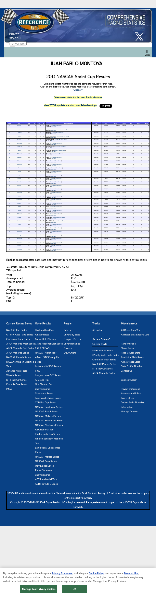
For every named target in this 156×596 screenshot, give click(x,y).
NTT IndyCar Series (16, 380)
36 (9, 249)
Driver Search (15, 36)
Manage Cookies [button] (129, 411)
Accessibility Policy (131, 393)
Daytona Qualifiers (44, 330)
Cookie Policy (96, 573)
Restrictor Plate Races (132, 357)
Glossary (78, 89)
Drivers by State (72, 334)
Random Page (128, 343)
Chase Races (127, 348)
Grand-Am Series (44, 393)
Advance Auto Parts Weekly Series (16, 373)
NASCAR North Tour (45, 352)
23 (9, 203)
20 (9, 192)
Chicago (19, 217)
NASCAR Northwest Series (49, 425)
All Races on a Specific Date (135, 334)
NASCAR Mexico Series (47, 456)
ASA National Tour (44, 429)
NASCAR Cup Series (16, 330)
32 (9, 235)
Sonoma (19, 178)
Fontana (19, 139)
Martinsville (19, 143)
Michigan (19, 175)
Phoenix (19, 129)
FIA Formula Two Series (47, 434)
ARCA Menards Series (17, 352)
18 (9, 185)
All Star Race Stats (130, 361)
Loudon (19, 189)
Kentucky (19, 181)
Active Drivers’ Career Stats (101, 341)
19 (9, 189)
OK (74, 589)
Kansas (19, 150)
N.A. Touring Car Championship (43, 386)
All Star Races (42, 334)
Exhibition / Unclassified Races (47, 450)
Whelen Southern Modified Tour (49, 441)
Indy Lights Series (44, 465)
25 (9, 210)
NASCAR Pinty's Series (104, 364)
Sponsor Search (129, 380)
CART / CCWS (42, 348)
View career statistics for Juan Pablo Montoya (78, 97)
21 (9, 196)
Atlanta (19, 210)
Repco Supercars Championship (43, 472)
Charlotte (19, 164)
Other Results (43, 323)
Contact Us (126, 370)
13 (9, 168)
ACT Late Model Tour (46, 479)
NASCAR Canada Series (18, 357)
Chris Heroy (53, 126)
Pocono (19, 171)
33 (9, 238)
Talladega (19, 157)
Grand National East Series (49, 343)
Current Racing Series (19, 323)
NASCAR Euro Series (46, 461)
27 (9, 217)
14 (9, 171)
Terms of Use (128, 398)
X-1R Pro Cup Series (45, 402)
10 (9, 157)
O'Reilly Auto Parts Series (19, 334)
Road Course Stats (130, 352)
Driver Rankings (72, 343)
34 (9, 242)
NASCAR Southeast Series (48, 407)
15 (9, 175)
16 (9, 178)
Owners (68, 348)
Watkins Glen (19, 199)
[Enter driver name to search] (18, 43)
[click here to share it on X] (141, 36)
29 (9, 224)
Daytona (19, 125)
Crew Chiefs (70, 352)
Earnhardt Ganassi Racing (55, 125)
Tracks (96, 323)
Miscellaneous (129, 323)
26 (9, 213)
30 (9, 227)
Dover (19, 168)
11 (9, 160)
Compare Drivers (72, 339)
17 (9, 181)
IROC (37, 370)
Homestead (19, 249)
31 (9, 231)
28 (9, 220)
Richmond (19, 153)
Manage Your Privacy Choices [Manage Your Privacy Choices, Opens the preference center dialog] (39, 589)
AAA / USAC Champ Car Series (47, 359)
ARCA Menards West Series (20, 343)
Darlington (19, 160)
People (67, 323)
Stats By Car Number (132, 366)
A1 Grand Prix (42, 380)
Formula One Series (16, 384)
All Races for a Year (131, 330)
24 (9, 206)
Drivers (67, 330)
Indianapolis (19, 192)
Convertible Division (45, 339)
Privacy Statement (130, 389)
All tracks (97, 330)
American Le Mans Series (48, 398)
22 (9, 199)
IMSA (9, 389)
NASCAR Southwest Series (49, 420)
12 (9, 164)
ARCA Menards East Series (20, 348)
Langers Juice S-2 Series (48, 375)
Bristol (19, 136)
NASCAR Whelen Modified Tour (20, 364)
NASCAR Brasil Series (46, 411)
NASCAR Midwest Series (48, 416)
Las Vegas (19, 132)
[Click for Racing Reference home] (77, 25)
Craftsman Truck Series (18, 339)
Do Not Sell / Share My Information (132, 404)
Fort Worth (19, 146)
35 (9, 245)
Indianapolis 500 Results (48, 366)
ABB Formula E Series (46, 484)
